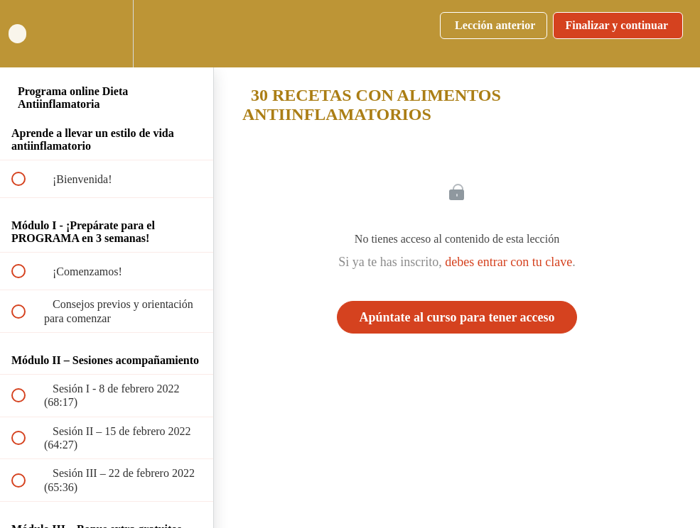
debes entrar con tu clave (508, 262)
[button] (26, 33)
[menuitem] (106, 33)
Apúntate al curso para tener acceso (456, 317)
